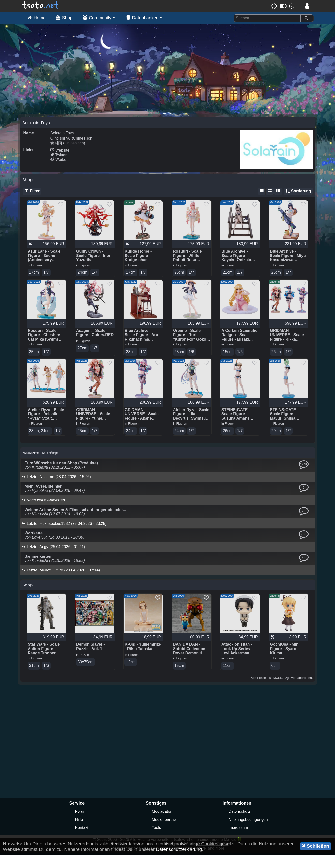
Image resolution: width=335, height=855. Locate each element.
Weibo (58, 161)
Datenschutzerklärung (179, 849)
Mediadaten (162, 814)
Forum (81, 814)
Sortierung (298, 193)
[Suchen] (306, 18)
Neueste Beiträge (40, 455)
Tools (156, 830)
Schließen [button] (315, 846)
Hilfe (79, 822)
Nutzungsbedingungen (248, 822)
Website (60, 152)
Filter (32, 193)
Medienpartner (164, 822)
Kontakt (81, 830)
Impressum (238, 830)
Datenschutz (239, 814)
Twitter (58, 157)
